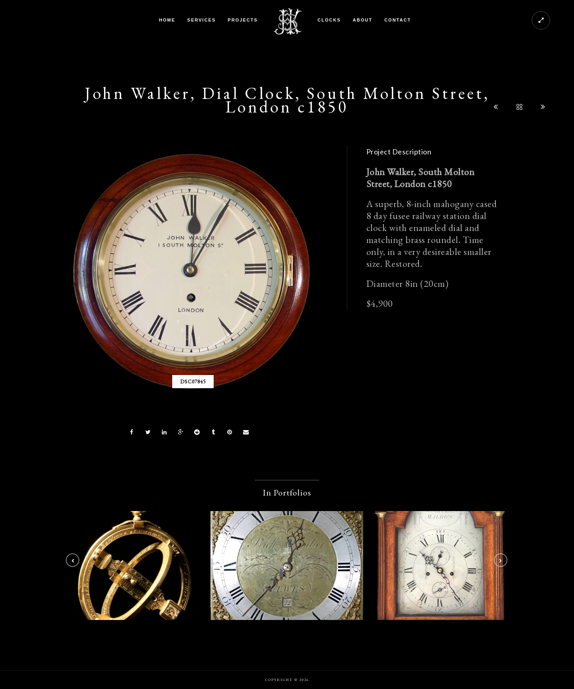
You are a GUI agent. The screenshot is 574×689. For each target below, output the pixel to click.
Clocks (329, 20)
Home (167, 20)
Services (201, 20)
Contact (397, 20)
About (362, 20)
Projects (243, 20)
